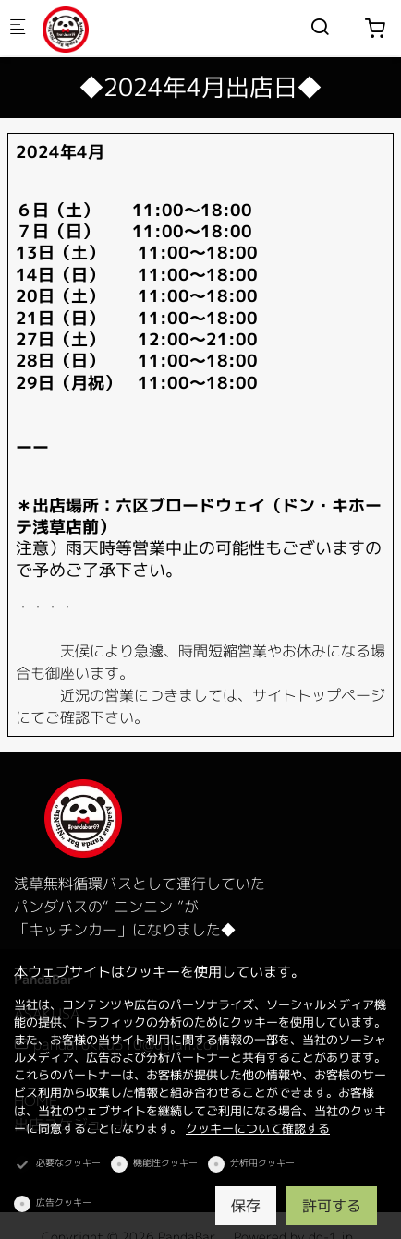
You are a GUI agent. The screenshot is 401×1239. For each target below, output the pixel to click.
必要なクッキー (68, 1162)
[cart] (375, 29)
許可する (331, 1206)
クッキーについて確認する (258, 1128)
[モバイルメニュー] (17, 28)
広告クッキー (63, 1202)
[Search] (319, 27)
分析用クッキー (262, 1162)
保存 (246, 1206)
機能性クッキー (165, 1162)
